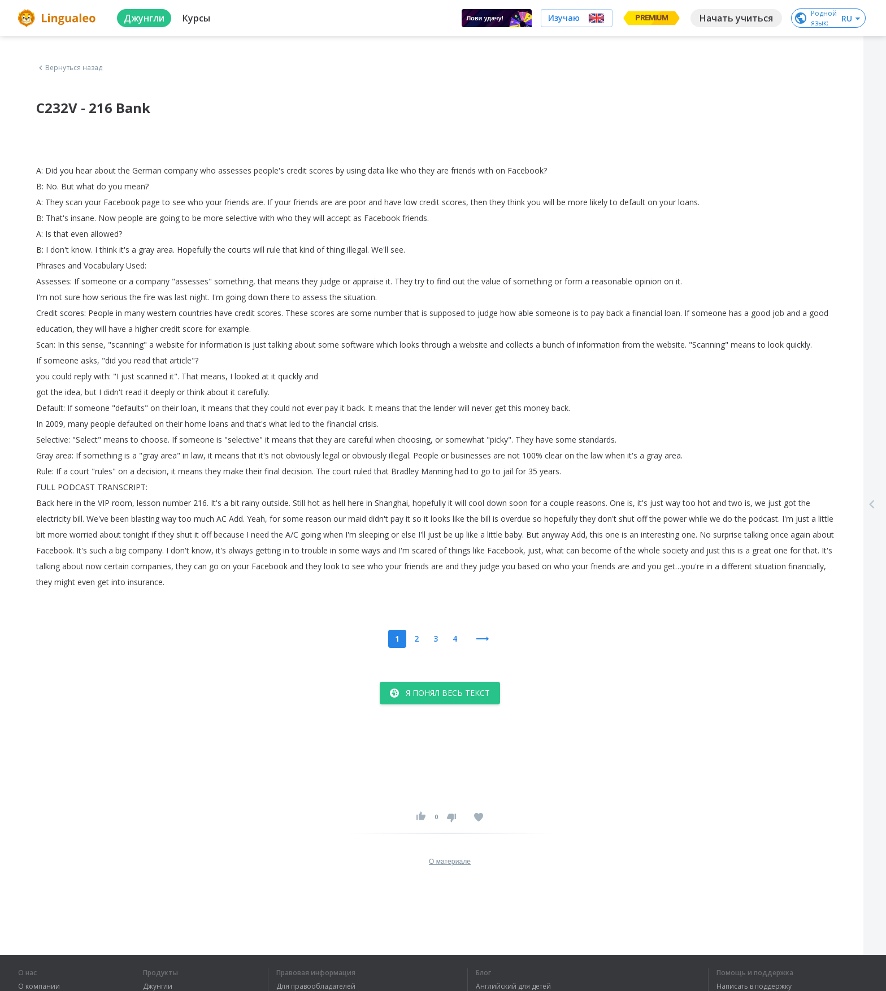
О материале (450, 861)
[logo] (58, 18)
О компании (39, 986)
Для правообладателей (315, 986)
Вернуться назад (69, 67)
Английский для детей (513, 986)
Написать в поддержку (754, 986)
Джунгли (157, 986)
